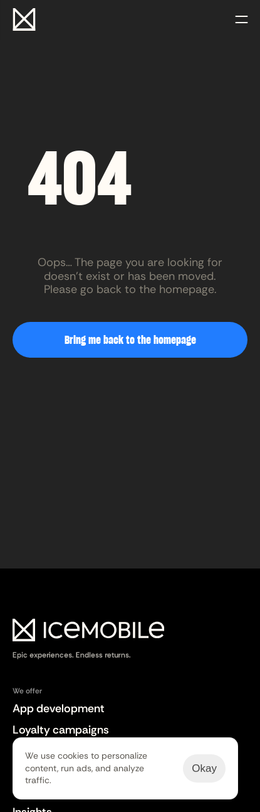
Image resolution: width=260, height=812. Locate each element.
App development (59, 708)
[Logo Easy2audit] (88, 640)
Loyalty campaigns (61, 729)
